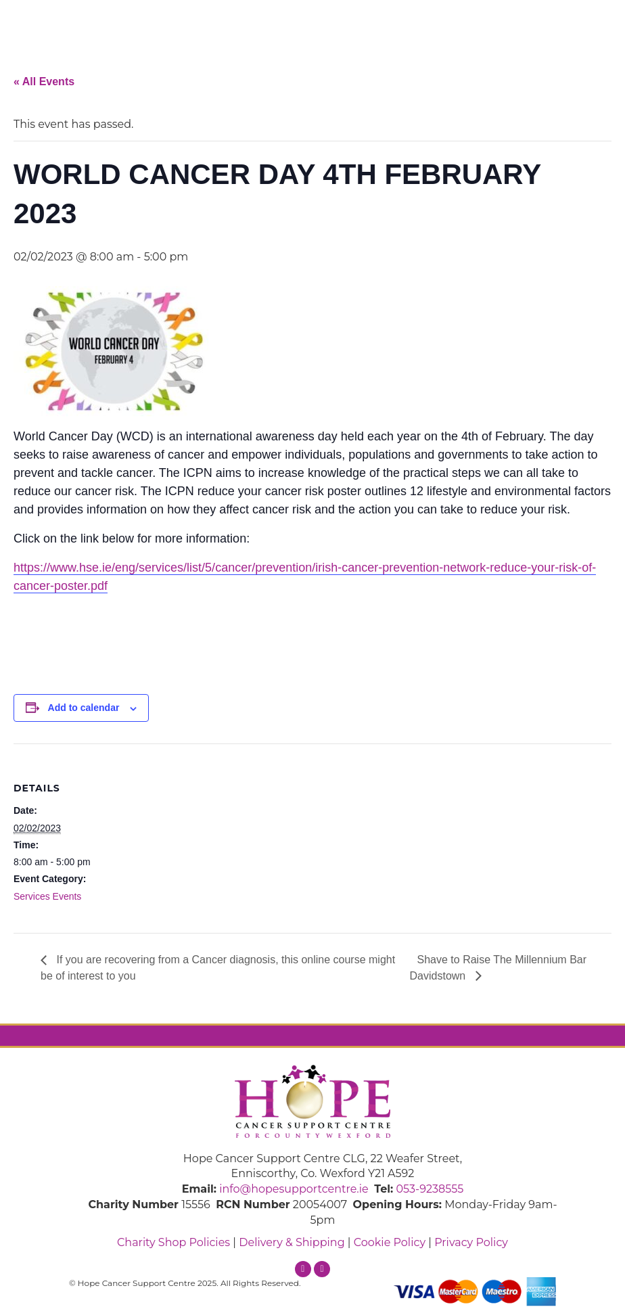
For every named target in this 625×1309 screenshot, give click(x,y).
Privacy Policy (471, 1242)
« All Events (44, 81)
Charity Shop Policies (173, 1242)
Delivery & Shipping (291, 1242)
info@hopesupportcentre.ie (294, 1188)
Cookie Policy (389, 1242)
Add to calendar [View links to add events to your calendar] (84, 707)
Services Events (47, 896)
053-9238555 (429, 1188)
